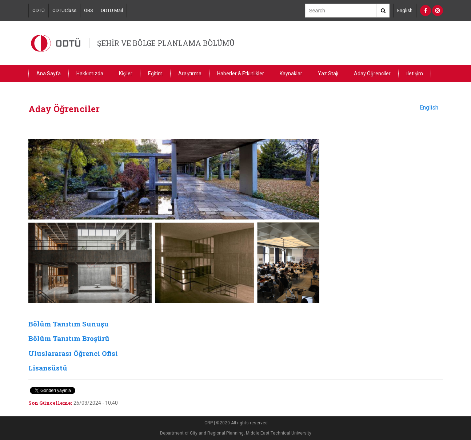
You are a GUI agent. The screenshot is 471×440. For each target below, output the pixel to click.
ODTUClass (64, 10)
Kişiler (125, 73)
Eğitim (155, 73)
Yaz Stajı (328, 73)
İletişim (414, 73)
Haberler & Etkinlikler (240, 73)
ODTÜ (38, 10)
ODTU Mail (112, 10)
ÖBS (88, 10)
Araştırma (189, 73)
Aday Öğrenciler (372, 73)
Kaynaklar (291, 73)
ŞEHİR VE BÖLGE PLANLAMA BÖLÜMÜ (166, 43)
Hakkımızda (89, 73)
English (404, 10)
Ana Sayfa (48, 73)
